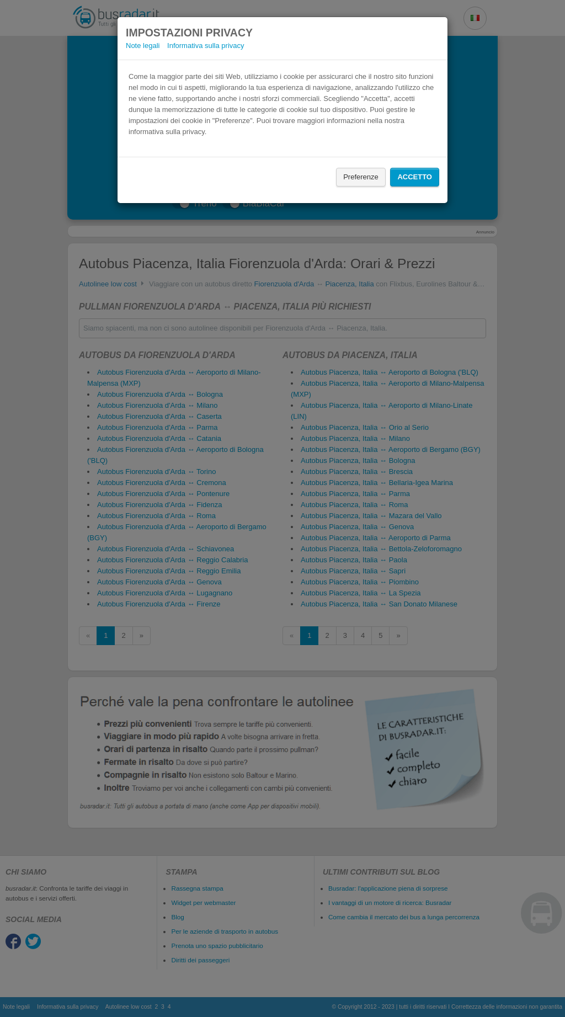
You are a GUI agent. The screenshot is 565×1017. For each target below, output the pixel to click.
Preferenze (361, 177)
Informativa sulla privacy (205, 45)
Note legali (142, 45)
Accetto (414, 177)
